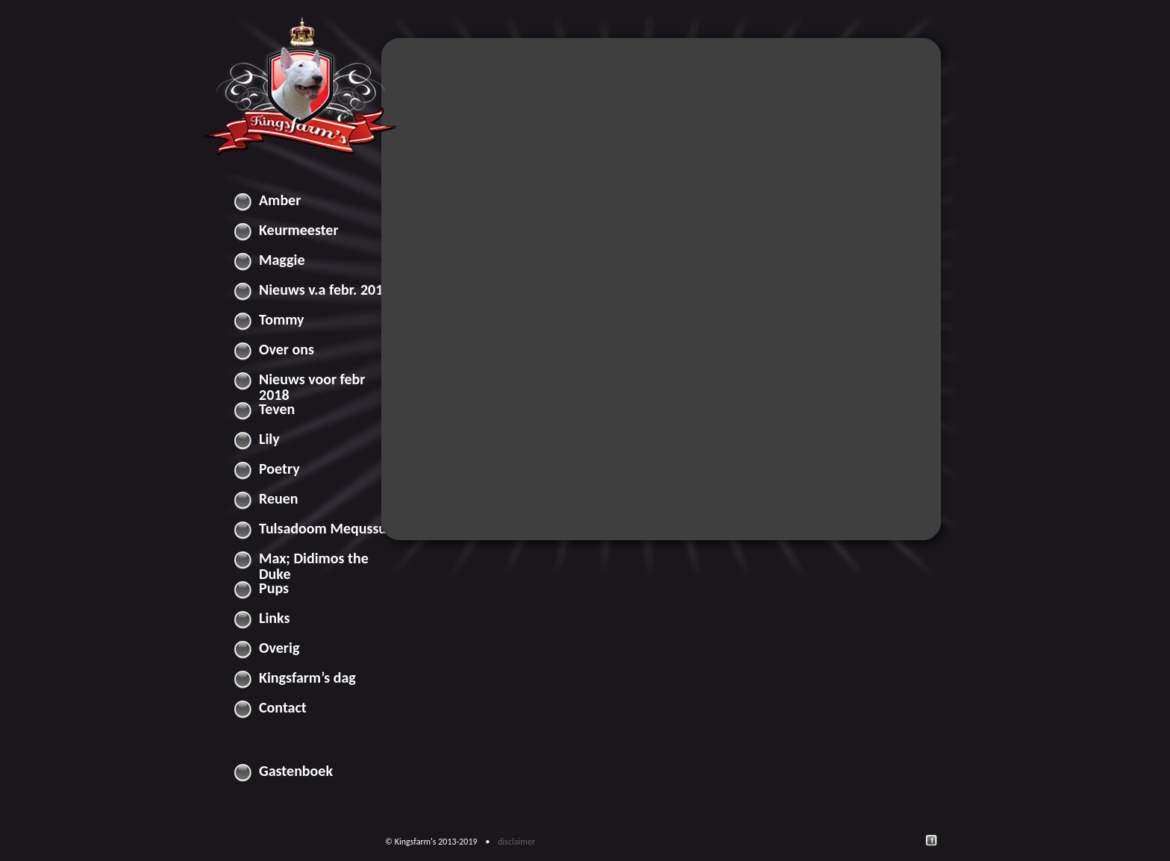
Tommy (281, 319)
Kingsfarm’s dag (307, 677)
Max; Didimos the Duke (314, 561)
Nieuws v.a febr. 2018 (324, 289)
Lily (269, 439)
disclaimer (517, 841)
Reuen (278, 498)
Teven (277, 409)
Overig (279, 648)
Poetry (279, 469)
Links (274, 618)
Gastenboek (296, 771)
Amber (280, 200)
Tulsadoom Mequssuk (326, 528)
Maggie (281, 260)
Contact (283, 707)
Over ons (286, 349)
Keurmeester (299, 230)
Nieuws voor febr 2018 (312, 382)
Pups (274, 588)
